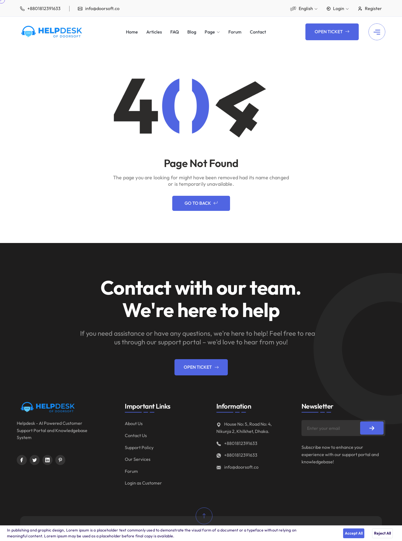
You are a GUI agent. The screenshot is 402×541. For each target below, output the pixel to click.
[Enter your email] (343, 428)
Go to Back (201, 203)
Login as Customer (143, 483)
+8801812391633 (236, 443)
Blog (191, 32)
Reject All (382, 533)
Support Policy (139, 447)
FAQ (174, 32)
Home (132, 32)
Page (210, 32)
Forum (234, 32)
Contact (258, 32)
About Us (134, 423)
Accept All (354, 533)
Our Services (137, 459)
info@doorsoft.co (237, 467)
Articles (154, 32)
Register (370, 8)
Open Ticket (332, 31)
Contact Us (136, 435)
